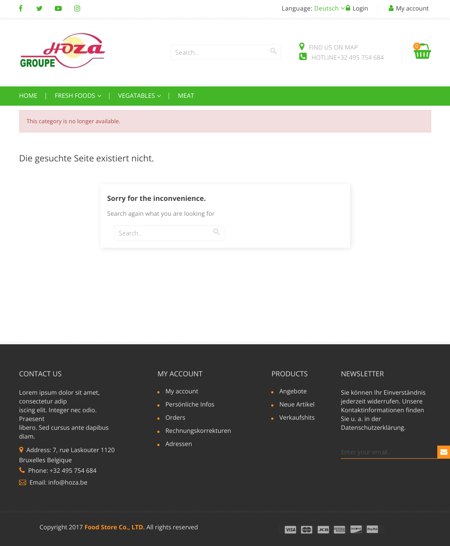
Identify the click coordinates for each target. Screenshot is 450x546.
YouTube (58, 9)
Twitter (39, 9)
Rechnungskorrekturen (194, 431)
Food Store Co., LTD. (115, 527)
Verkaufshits (297, 418)
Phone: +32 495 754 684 (58, 471)
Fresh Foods (76, 96)
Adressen (178, 444)
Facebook (20, 9)
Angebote (293, 392)
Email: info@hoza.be (53, 482)
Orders (175, 418)
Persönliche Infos (189, 405)
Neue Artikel (296, 405)
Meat (186, 96)
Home (28, 96)
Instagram (77, 9)
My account (179, 373)
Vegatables (137, 96)
